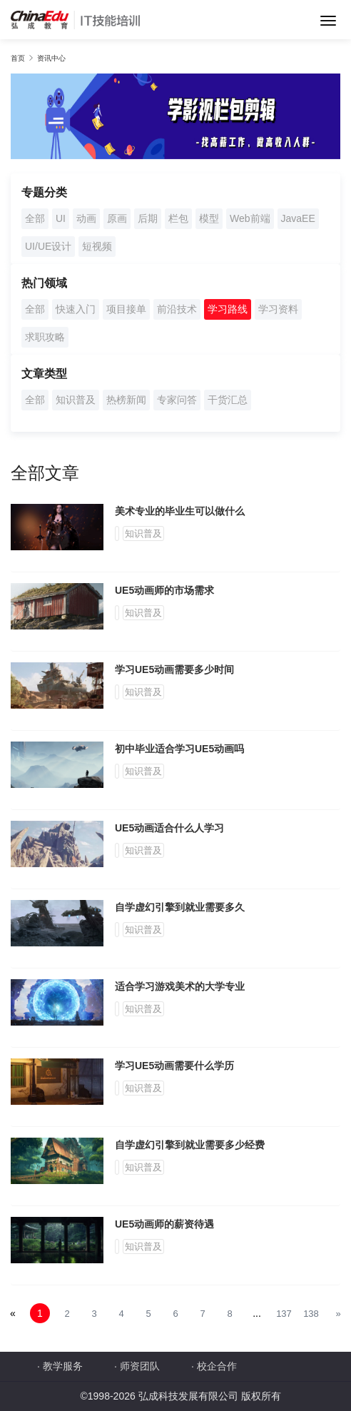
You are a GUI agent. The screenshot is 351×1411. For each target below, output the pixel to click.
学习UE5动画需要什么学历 (174, 1065)
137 (284, 1313)
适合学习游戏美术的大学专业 (180, 986)
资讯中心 (51, 58)
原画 (117, 218)
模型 (209, 218)
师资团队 (140, 1366)
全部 (35, 218)
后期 (148, 218)
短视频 (97, 246)
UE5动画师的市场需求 (164, 590)
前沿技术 (177, 309)
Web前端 (250, 218)
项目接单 (126, 309)
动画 (86, 218)
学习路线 (228, 309)
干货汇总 (228, 399)
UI (61, 218)
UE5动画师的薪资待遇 (164, 1224)
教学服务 (63, 1366)
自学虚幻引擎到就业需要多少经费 (190, 1144)
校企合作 (217, 1366)
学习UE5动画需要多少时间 (174, 669)
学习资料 (278, 309)
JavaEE (298, 218)
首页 (18, 58)
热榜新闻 (126, 399)
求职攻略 (45, 337)
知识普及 (76, 399)
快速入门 (76, 309)
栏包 (178, 218)
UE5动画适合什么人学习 (169, 828)
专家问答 (177, 399)
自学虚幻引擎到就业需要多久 (180, 907)
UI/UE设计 (48, 246)
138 (311, 1313)
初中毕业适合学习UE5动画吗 (179, 748)
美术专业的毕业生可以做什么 (180, 511)
